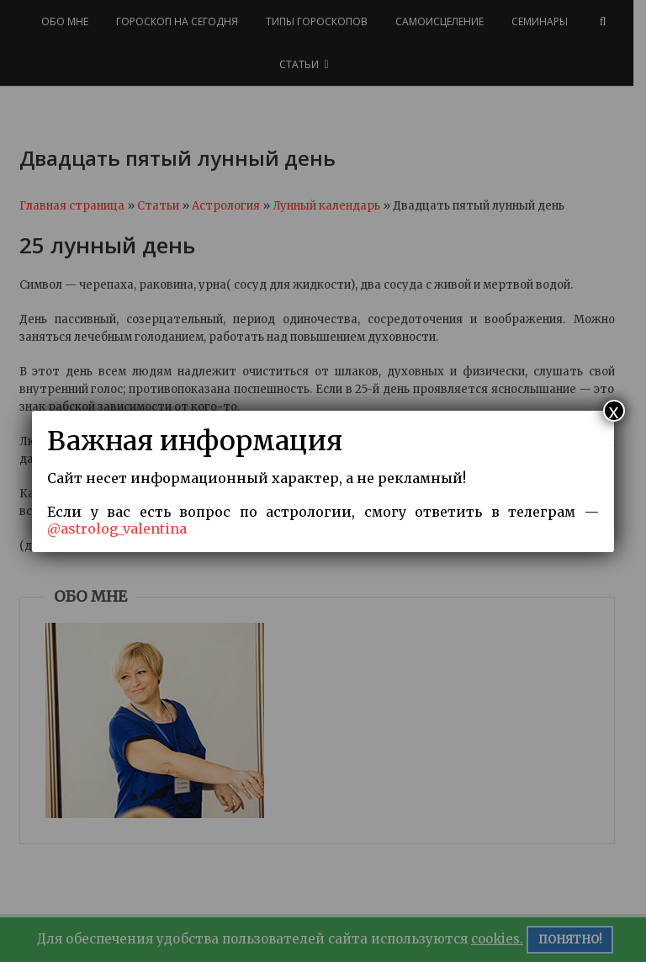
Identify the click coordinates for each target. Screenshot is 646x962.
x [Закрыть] (614, 411)
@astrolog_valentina (117, 528)
